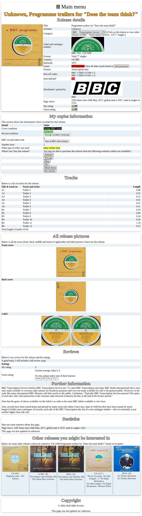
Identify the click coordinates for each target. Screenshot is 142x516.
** (53, 379)
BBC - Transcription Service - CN (88, 32)
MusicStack (50, 167)
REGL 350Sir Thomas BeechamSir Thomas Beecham (127, 475)
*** (49, 379)
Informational (121, 66)
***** (38, 379)
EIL (46, 164)
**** (44, 379)
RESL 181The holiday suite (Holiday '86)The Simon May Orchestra (71, 475)
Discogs (48, 157)
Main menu (71, 7)
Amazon (49, 154)
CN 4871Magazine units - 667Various (15, 475)
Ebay (47, 161)
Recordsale (50, 171)
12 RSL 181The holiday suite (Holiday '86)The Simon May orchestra (43, 475)
